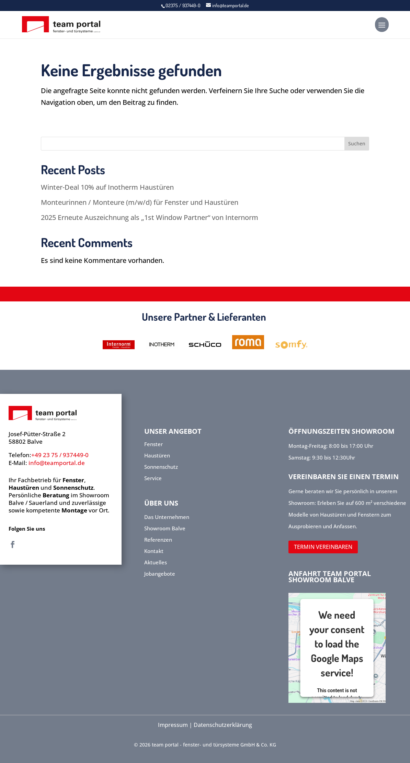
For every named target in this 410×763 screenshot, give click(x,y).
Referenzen (158, 539)
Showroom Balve (165, 528)
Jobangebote (160, 573)
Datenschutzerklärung (223, 725)
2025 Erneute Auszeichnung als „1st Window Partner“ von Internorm (149, 217)
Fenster (153, 444)
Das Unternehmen (166, 516)
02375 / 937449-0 (184, 5)
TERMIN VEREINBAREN (323, 547)
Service (153, 478)
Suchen (356, 143)
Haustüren (157, 455)
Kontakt (154, 551)
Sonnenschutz (161, 466)
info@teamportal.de (57, 463)
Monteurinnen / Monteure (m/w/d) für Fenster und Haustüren (139, 202)
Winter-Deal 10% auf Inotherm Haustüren (107, 187)
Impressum (173, 725)
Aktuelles (156, 562)
